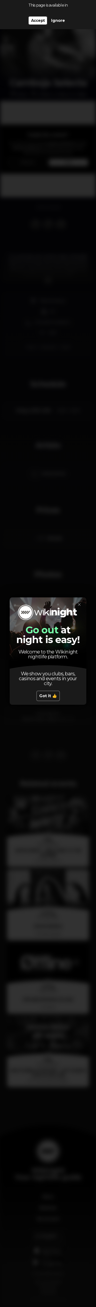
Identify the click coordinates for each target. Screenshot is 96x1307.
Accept (38, 20)
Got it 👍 (48, 696)
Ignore (58, 20)
